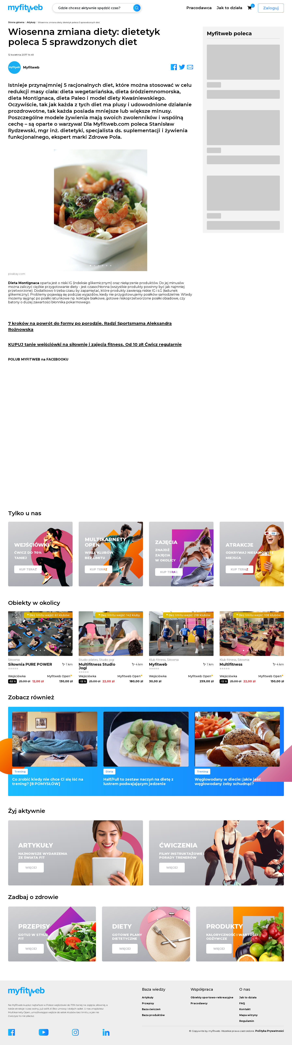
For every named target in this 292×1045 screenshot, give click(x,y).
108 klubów (258, 615)
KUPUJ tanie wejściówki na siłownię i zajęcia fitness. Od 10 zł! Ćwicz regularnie (95, 344)
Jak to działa (229, 7)
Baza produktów (153, 1015)
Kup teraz (28, 569)
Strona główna (16, 22)
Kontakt (244, 1009)
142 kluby (119, 615)
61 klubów (48, 615)
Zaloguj (271, 8)
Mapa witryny (248, 1015)
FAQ (242, 1003)
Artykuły (31, 22)
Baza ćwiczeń (151, 1009)
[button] (90, 265)
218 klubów (188, 615)
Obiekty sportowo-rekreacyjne (212, 997)
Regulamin (246, 1020)
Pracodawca (199, 7)
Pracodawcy (199, 1003)
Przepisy (148, 1003)
